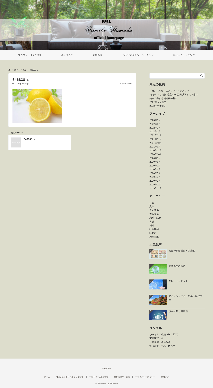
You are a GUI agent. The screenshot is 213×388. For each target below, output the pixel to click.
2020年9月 (155, 158)
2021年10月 (155, 143)
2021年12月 (155, 135)
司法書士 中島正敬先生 (162, 346)
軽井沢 (152, 233)
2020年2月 (155, 180)
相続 (151, 225)
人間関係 (154, 210)
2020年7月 (155, 165)
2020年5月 (155, 173)
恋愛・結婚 (155, 217)
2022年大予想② (157, 102)
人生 (151, 206)
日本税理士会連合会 (159, 342)
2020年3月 (155, 177)
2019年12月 (155, 184)
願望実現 (154, 236)
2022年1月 (155, 131)
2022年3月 (155, 128)
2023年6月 (155, 120)
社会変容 (154, 229)
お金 (151, 202)
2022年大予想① (157, 106)
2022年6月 (155, 124)
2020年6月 (155, 169)
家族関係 (154, 214)
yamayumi (127, 84)
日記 (151, 221)
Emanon (114, 383)
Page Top (106, 367)
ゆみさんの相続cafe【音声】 (164, 334)
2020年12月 (155, 150)
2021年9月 (155, 146)
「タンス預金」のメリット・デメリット (170, 90)
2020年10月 (155, 154)
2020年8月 (155, 161)
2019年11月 (155, 188)
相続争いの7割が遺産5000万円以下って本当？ (173, 94)
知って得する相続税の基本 (163, 98)
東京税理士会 (156, 338)
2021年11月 (155, 139)
